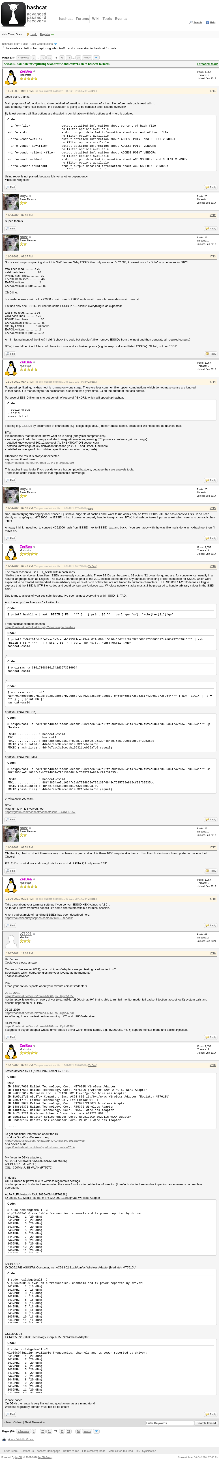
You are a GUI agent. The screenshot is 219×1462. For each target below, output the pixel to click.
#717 (213, 847)
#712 (213, 215)
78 (78, 57)
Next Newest (33, 1422)
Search (197, 22)
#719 (213, 953)
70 (42, 57)
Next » (87, 57)
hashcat (66, 19)
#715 (213, 508)
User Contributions (41, 43)
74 (68, 57)
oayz (24, 196)
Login (33, 34)
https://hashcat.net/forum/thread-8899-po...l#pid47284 (39, 1026)
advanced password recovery (36, 13)
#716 (213, 566)
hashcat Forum (11, 43)
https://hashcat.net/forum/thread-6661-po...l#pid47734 (39, 1013)
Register (45, 34)
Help (212, 22)
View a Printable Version (21, 1439)
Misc (25, 43)
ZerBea (91, 91)
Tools (107, 19)
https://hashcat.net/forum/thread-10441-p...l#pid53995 (39, 462)
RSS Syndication (146, 1451)
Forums (82, 19)
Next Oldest (14, 1422)
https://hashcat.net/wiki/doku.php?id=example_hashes (40, 627)
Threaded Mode (207, 64)
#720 (213, 1065)
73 (62, 57)
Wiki (95, 19)
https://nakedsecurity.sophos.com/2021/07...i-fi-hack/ (39, 918)
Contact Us (27, 1451)
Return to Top (71, 1451)
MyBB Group (45, 1457)
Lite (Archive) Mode (93, 1451)
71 (49, 57)
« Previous (23, 57)
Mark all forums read (120, 1451)
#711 (213, 91)
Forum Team (9, 1451)
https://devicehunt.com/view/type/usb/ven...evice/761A (40, 1147)
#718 (213, 898)
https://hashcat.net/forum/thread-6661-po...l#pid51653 (39, 996)
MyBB (18, 1457)
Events (121, 19)
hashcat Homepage (48, 1451)
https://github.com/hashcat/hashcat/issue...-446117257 (40, 812)
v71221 (26, 934)
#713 (213, 256)
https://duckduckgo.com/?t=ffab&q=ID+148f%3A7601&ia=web (45, 1140)
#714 (213, 381)
